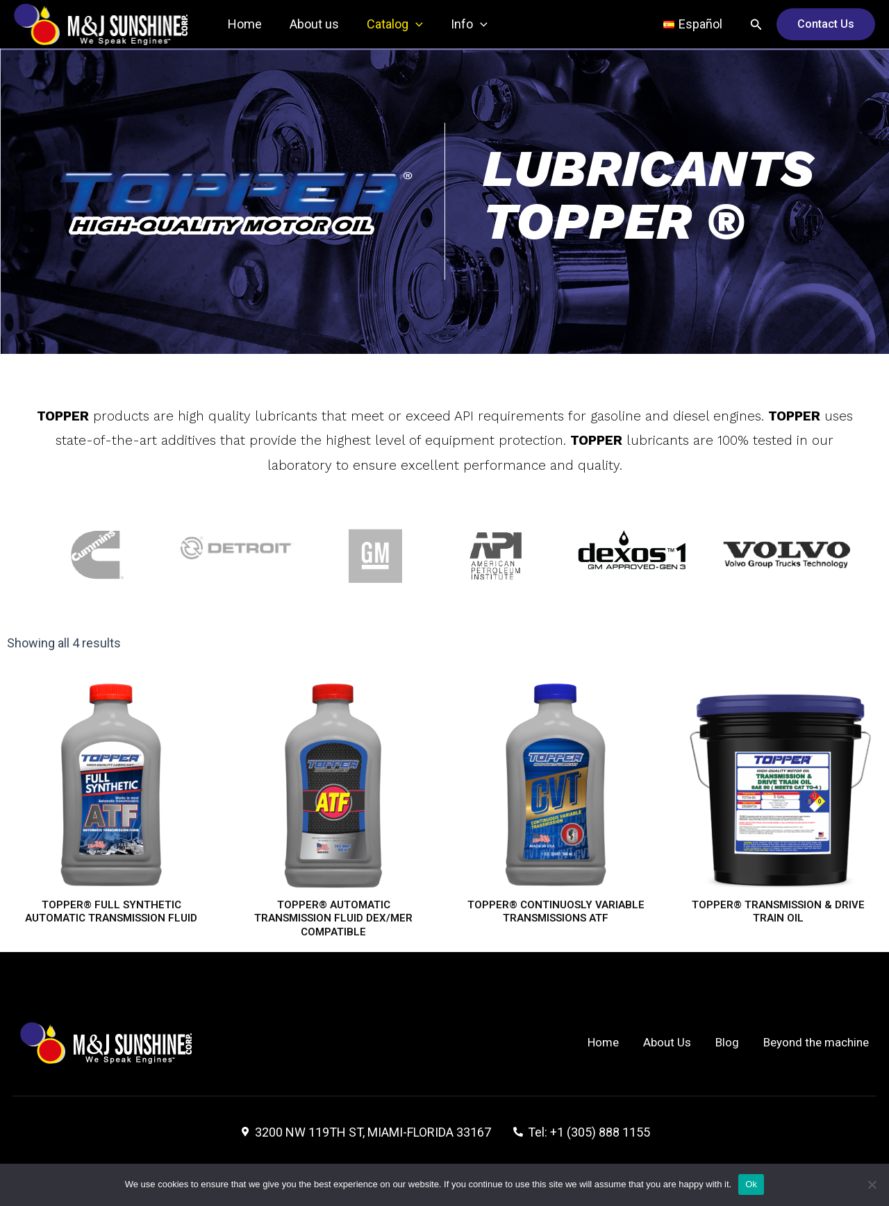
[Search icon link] (756, 24)
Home (243, 24)
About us (310, 24)
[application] (408, 24)
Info (459, 24)
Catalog (388, 24)
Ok (751, 1184)
